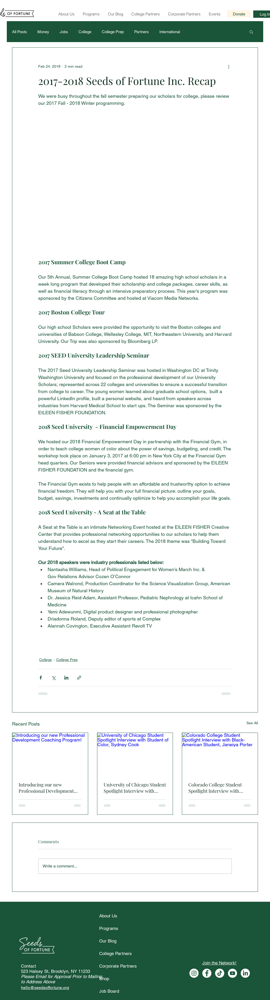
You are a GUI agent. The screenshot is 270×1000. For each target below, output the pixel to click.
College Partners (115, 953)
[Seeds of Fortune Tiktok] (219, 973)
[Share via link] (79, 677)
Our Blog (107, 941)
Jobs (64, 32)
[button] (251, 32)
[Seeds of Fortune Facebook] (206, 973)
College (84, 32)
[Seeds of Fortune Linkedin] (245, 973)
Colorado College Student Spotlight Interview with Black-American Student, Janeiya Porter (215, 787)
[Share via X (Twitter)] (53, 677)
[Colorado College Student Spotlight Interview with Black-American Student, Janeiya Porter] (220, 754)
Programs (108, 928)
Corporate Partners (118, 966)
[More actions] (229, 66)
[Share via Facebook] (40, 677)
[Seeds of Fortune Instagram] (194, 973)
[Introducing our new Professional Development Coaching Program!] (50, 754)
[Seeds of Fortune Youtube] (232, 973)
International (169, 32)
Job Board (109, 991)
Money (43, 32)
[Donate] (239, 14)
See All (252, 723)
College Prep (113, 32)
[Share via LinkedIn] (66, 677)
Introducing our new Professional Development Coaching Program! (46, 787)
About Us (108, 915)
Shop (104, 978)
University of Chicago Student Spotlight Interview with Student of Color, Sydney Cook (135, 787)
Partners (141, 32)
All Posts (19, 32)
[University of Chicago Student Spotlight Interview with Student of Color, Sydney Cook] (135, 754)
